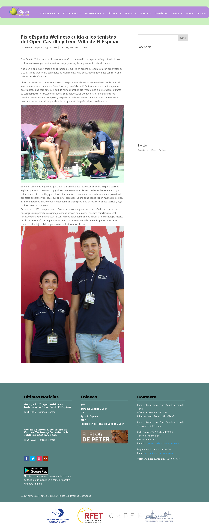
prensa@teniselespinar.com (159, 453)
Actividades (161, 13)
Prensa (144, 13)
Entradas (202, 13)
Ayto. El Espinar (89, 416)
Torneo (83, 47)
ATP (83, 404)
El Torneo (113, 13)
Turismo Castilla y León (94, 408)
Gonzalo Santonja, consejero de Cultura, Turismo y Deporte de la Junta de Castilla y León (46, 432)
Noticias (129, 13)
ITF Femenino (70, 13)
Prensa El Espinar (33, 47)
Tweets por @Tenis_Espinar (152, 150)
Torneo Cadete (93, 13)
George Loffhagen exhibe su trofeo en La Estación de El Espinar (47, 406)
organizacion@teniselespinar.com (162, 443)
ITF (82, 412)
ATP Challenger (48, 13)
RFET (83, 419)
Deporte (64, 47)
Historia (175, 13)
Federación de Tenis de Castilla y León (102, 423)
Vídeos (189, 13)
